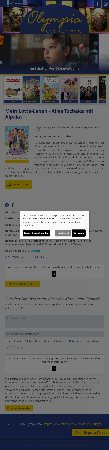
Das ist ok (79, 233)
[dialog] (54, 225)
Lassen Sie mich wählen (36, 233)
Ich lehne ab (63, 233)
